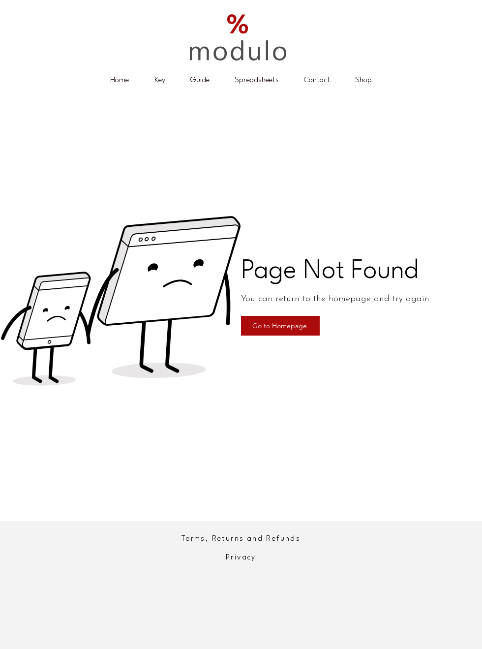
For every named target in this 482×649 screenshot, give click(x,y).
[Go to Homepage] (280, 326)
